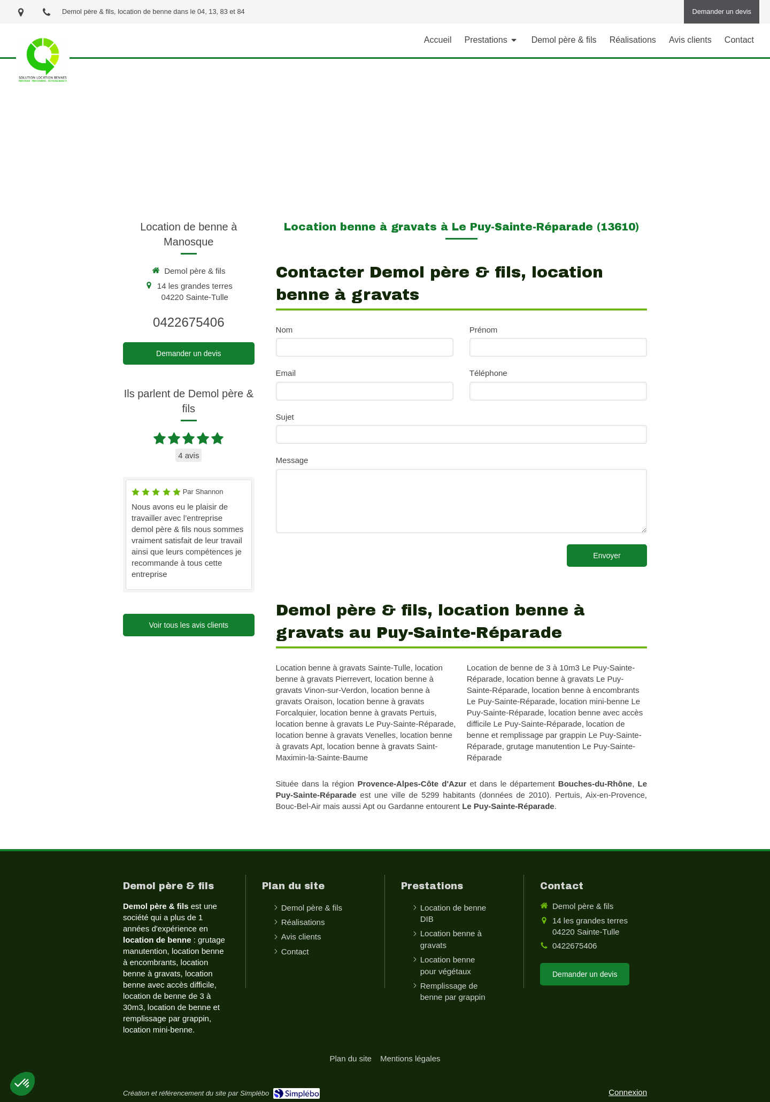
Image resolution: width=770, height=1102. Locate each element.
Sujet (285, 416)
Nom (284, 329)
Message (292, 460)
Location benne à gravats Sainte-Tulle (343, 667)
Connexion (628, 1092)
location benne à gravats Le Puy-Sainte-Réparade (365, 723)
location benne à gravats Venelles (336, 734)
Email (286, 372)
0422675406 (188, 322)
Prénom (483, 329)
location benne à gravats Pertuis (377, 712)
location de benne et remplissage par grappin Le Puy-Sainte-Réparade (554, 735)
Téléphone (488, 372)
